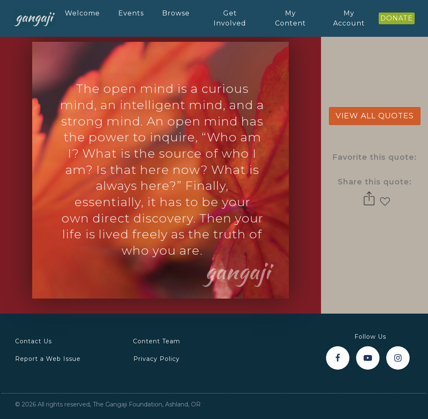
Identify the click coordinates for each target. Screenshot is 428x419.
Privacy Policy (156, 359)
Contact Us (33, 341)
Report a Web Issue (48, 359)
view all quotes (375, 115)
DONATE (396, 18)
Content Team (156, 341)
